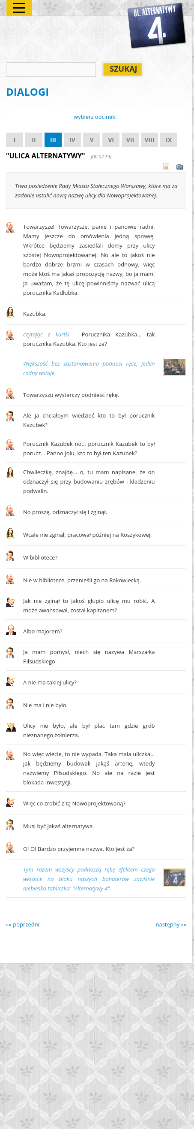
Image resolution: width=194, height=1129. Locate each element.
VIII (149, 140)
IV (72, 140)
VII (130, 140)
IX (169, 140)
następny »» (170, 924)
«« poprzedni (22, 924)
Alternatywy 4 (157, 26)
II (34, 140)
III (53, 140)
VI (111, 140)
